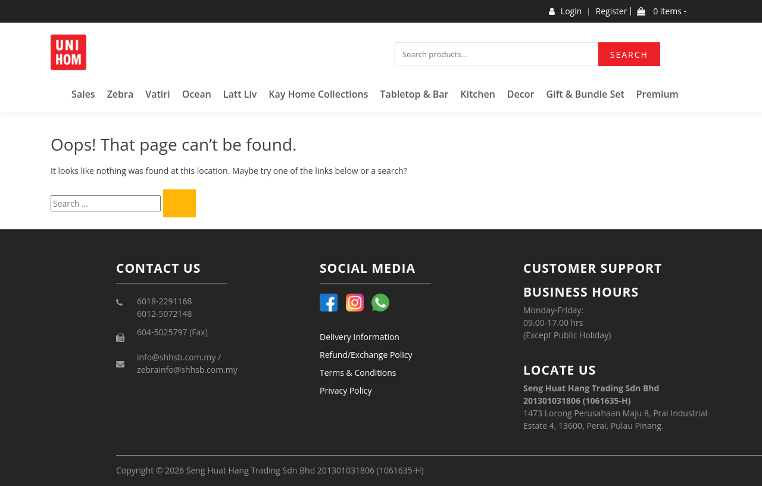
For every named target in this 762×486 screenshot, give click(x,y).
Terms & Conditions (358, 372)
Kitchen (477, 94)
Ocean (196, 94)
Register (611, 11)
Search (629, 54)
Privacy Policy (345, 390)
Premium (657, 94)
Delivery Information (359, 336)
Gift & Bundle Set (585, 94)
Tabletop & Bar (414, 94)
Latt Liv (240, 94)
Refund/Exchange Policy (366, 354)
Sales (83, 94)
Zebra (120, 94)
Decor (521, 94)
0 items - (661, 11)
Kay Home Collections (318, 94)
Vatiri (157, 94)
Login (565, 11)
